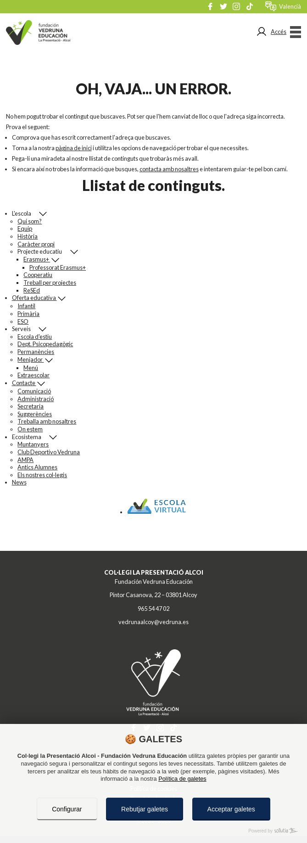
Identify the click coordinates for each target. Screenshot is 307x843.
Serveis (25, 329)
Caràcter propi (36, 244)
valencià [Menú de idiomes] (290, 6)
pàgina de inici (74, 148)
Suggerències (34, 414)
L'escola (25, 213)
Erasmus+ (36, 259)
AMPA (25, 459)
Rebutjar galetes (144, 809)
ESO (22, 321)
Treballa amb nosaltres (46, 421)
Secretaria (30, 406)
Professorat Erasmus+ (57, 267)
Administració (35, 398)
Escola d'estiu (34, 336)
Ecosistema (30, 437)
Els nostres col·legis (42, 475)
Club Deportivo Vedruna (48, 452)
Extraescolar (33, 375)
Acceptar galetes (231, 809)
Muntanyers (33, 444)
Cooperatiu (37, 274)
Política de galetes (182, 778)
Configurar (67, 809)
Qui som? (29, 221)
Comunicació (34, 391)
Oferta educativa (34, 297)
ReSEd (31, 290)
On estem (30, 429)
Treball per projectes (49, 282)
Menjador (30, 359)
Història (27, 236)
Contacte (24, 382)
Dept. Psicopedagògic (45, 344)
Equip (24, 228)
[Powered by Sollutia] (153, 831)
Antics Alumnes (37, 467)
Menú (30, 367)
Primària (28, 313)
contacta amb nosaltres (169, 169)
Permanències (35, 351)
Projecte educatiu (43, 251)
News (19, 482)
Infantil (26, 306)
